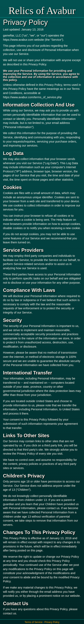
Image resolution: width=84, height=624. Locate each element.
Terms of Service (34, 622)
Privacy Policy (51, 622)
